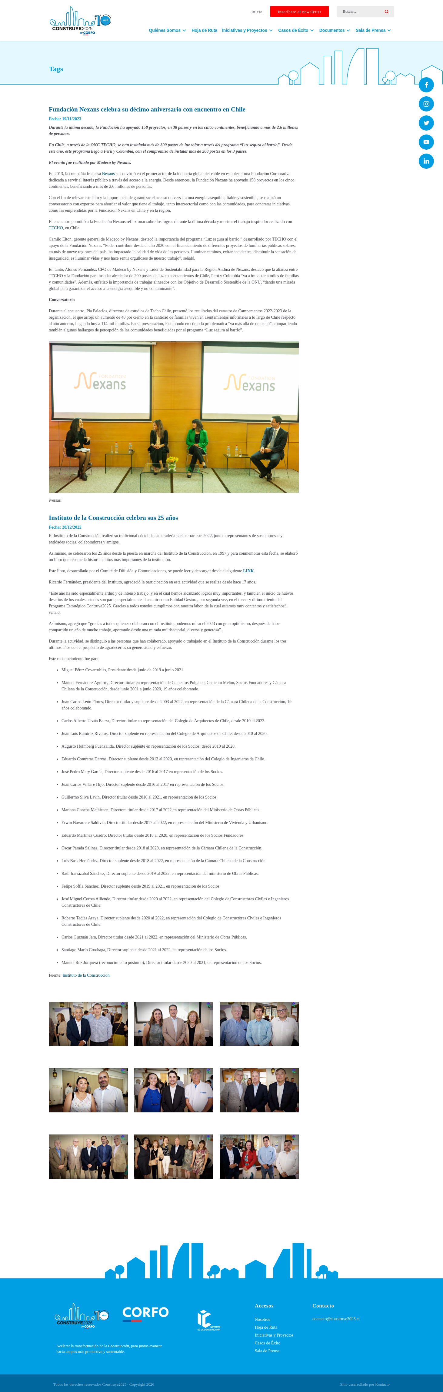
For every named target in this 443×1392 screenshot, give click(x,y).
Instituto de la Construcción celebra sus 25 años (113, 517)
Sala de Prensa (267, 1351)
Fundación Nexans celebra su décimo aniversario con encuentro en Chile (147, 109)
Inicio (256, 11)
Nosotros (262, 1319)
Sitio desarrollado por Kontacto (365, 1384)
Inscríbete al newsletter (299, 11)
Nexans (108, 173)
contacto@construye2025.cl (336, 1319)
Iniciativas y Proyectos (274, 1335)
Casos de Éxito (267, 1343)
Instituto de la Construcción (86, 975)
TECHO (56, 228)
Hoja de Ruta (204, 30)
